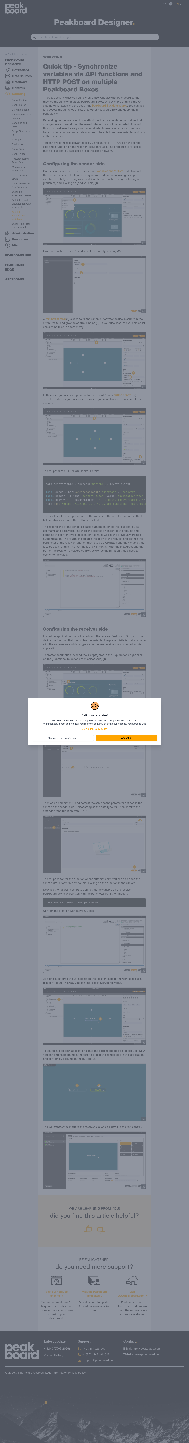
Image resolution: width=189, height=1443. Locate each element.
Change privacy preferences (63, 738)
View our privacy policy (95, 729)
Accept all (126, 738)
